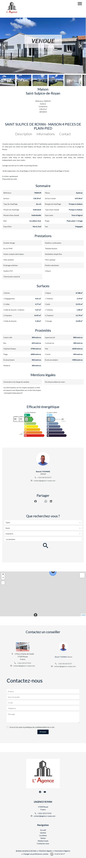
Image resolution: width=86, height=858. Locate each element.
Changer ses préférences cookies (35, 854)
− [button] (3, 578)
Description (23, 134)
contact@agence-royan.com (44, 480)
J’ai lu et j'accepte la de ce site (31, 727)
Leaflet (83, 615)
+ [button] (3, 574)
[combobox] (43, 522)
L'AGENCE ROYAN (43, 801)
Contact (65, 134)
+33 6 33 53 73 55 (24, 663)
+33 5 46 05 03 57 (44, 477)
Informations (46, 134)
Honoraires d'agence (62, 851)
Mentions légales (45, 851)
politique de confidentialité (36, 727)
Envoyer (43, 732)
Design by (59, 854)
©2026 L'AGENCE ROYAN (26, 851)
